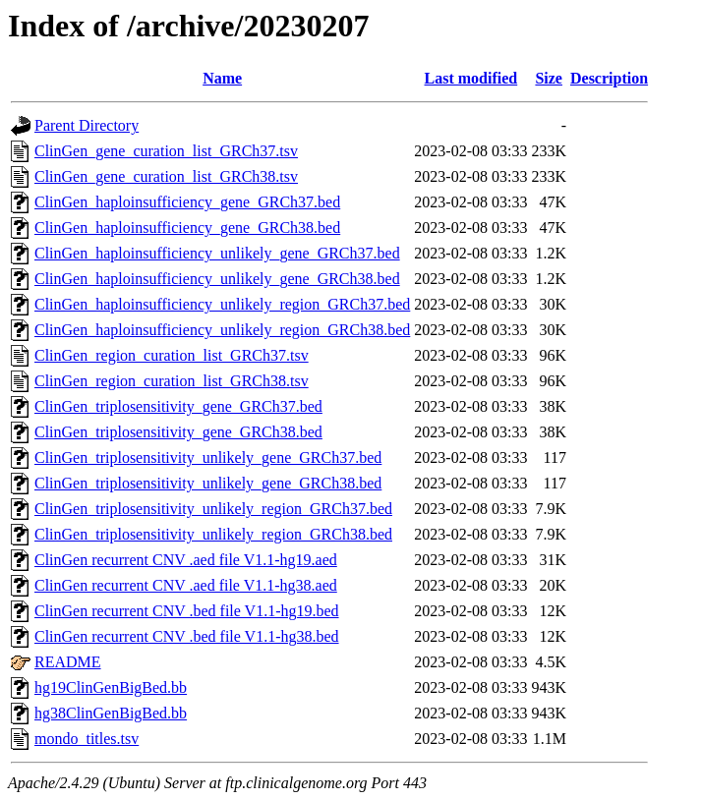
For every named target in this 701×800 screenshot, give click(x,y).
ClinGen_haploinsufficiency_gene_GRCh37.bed (187, 202)
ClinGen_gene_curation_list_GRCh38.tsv (166, 176)
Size (548, 78)
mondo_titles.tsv (86, 738)
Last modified (471, 78)
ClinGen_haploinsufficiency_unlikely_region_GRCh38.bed (222, 329)
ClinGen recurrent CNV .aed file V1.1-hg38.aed (185, 585)
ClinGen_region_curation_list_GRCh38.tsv (171, 380)
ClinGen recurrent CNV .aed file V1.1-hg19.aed (185, 559)
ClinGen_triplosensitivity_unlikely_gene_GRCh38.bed (207, 483)
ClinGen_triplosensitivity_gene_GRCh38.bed (178, 432)
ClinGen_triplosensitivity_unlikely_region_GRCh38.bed (213, 534)
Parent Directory (86, 125)
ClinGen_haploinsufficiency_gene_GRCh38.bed (187, 227)
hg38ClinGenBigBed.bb (110, 713)
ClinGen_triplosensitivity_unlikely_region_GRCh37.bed (213, 508)
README (67, 662)
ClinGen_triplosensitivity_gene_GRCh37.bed (178, 406)
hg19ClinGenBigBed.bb (110, 687)
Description (609, 78)
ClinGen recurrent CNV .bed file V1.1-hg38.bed (186, 636)
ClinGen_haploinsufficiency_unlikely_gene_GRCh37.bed (217, 253)
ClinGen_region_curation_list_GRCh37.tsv (171, 355)
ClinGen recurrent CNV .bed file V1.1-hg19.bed (186, 610)
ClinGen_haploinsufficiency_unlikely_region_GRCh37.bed (222, 304)
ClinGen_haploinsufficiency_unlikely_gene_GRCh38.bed (217, 278)
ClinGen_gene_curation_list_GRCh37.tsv (166, 151)
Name (222, 78)
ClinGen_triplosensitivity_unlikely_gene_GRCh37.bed (207, 457)
